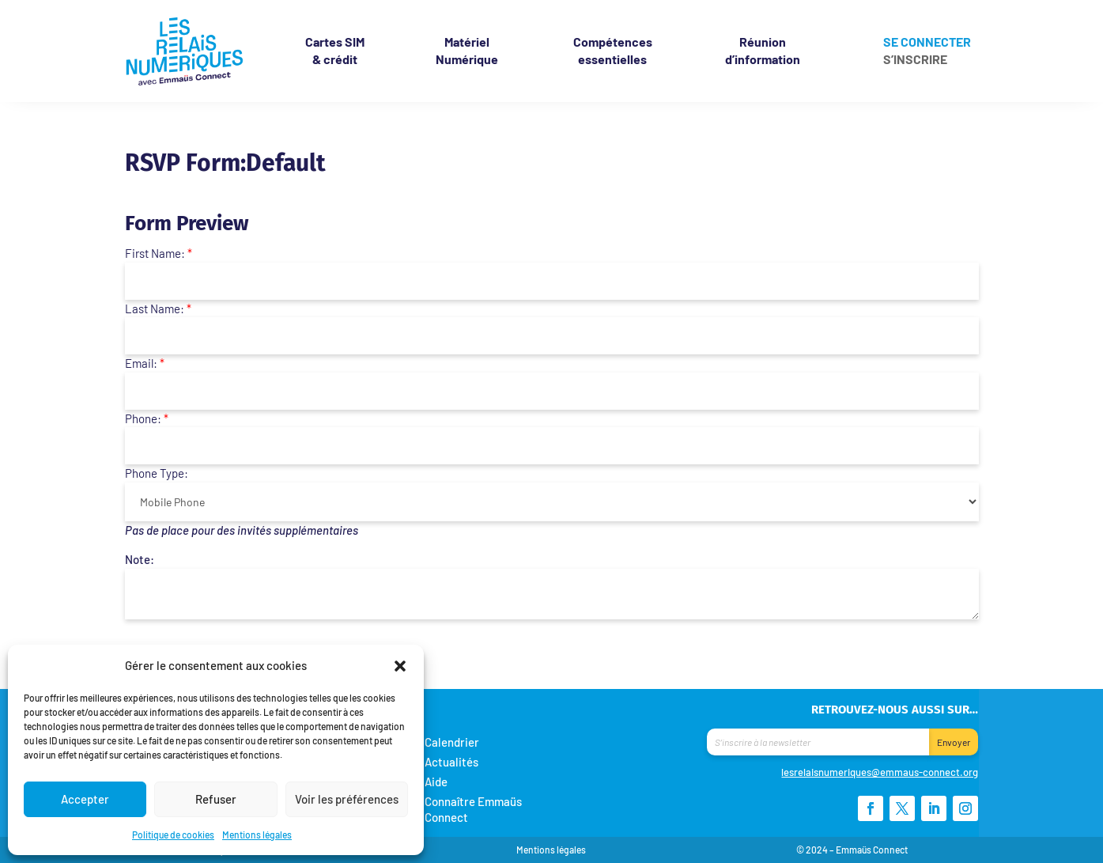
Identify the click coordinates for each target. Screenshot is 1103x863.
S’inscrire (915, 59)
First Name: (158, 253)
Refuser (215, 799)
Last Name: (158, 308)
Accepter (85, 799)
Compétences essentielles (612, 50)
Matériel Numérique (467, 50)
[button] (400, 665)
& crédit (335, 50)
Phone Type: (156, 473)
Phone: (146, 418)
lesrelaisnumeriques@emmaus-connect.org (879, 772)
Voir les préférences (347, 799)
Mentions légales (257, 834)
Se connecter (927, 42)
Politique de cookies (173, 834)
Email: (144, 363)
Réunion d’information (762, 50)
